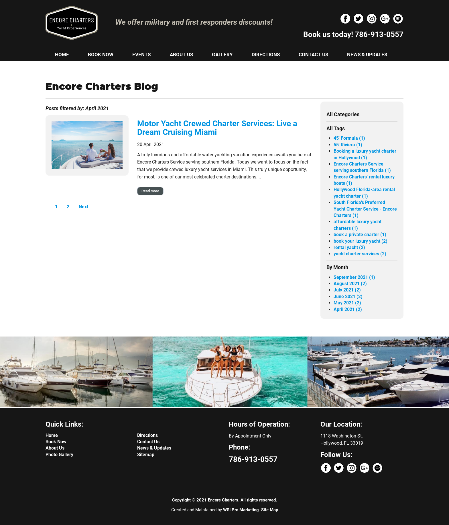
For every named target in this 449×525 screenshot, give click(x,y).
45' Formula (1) (349, 138)
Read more (150, 191)
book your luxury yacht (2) (360, 241)
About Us (55, 448)
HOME (62, 54)
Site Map (269, 509)
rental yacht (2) (349, 247)
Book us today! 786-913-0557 (353, 34)
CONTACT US (313, 54)
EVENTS (141, 54)
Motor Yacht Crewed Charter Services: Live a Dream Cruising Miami (217, 128)
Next (83, 206)
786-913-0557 (253, 459)
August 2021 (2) (350, 283)
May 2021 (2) (347, 303)
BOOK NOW (100, 54)
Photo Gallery (59, 454)
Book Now (56, 441)
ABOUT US (181, 54)
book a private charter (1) (360, 234)
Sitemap (145, 454)
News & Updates (154, 448)
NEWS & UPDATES (367, 54)
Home (52, 435)
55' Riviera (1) (348, 144)
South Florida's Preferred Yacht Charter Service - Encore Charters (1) (365, 209)
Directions (147, 435)
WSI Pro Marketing (241, 509)
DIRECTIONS (266, 54)
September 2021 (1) (354, 277)
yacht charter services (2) (360, 253)
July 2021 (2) (347, 290)
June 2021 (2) (348, 296)
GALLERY (222, 54)
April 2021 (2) (348, 309)
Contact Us (148, 441)
